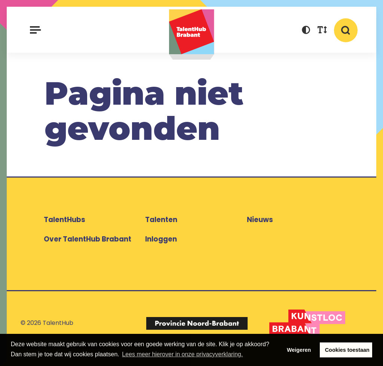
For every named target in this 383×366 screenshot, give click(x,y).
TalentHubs (64, 219)
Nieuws (260, 219)
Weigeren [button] (299, 350)
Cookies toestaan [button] (347, 350)
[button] (306, 31)
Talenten (161, 219)
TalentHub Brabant (192, 34)
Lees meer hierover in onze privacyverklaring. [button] (182, 354)
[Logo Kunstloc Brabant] (307, 323)
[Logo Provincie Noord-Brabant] (196, 323)
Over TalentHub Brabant (87, 239)
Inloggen (161, 239)
